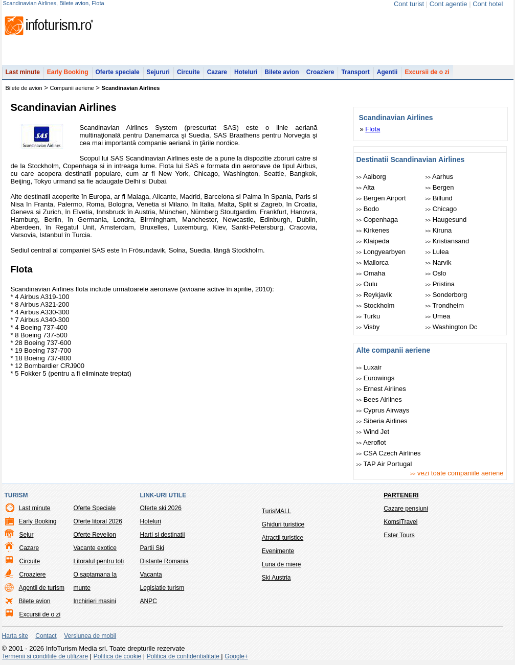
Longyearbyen (381, 252)
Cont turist (409, 4)
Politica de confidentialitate (184, 656)
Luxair (369, 367)
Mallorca (372, 262)
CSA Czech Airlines (388, 453)
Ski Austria (276, 577)
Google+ (236, 656)
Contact (45, 635)
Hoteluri (245, 72)
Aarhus (440, 176)
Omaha (371, 273)
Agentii (387, 72)
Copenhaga (377, 219)
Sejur (26, 534)
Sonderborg (446, 295)
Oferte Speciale (95, 508)
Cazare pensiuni (406, 508)
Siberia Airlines (382, 421)
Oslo (436, 273)
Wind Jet (373, 431)
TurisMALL (277, 511)
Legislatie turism (162, 587)
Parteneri (401, 495)
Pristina (440, 284)
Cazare (217, 72)
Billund (439, 198)
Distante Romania (164, 561)
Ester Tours (399, 535)
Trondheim (445, 305)
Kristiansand (447, 241)
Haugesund (446, 219)
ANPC (148, 601)
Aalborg (371, 176)
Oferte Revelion (95, 534)
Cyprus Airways (383, 410)
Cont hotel (488, 4)
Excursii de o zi (427, 72)
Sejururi (158, 72)
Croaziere (320, 72)
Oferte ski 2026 (161, 508)
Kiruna (439, 230)
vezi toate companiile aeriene (457, 473)
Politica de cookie (117, 656)
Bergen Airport (381, 198)
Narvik (439, 262)
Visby (368, 327)
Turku (368, 316)
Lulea (437, 252)
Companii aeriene (72, 88)
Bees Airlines (379, 399)
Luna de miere (281, 564)
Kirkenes (373, 230)
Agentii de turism (41, 587)
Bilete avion (281, 72)
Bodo (367, 209)
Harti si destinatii (162, 534)
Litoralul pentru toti (99, 561)
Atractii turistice (282, 537)
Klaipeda (373, 241)
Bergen (440, 187)
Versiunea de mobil (90, 635)
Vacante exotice (95, 548)
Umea (438, 316)
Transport (355, 72)
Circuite (188, 72)
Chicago (441, 209)
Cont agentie (448, 4)
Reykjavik (374, 295)
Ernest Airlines (381, 389)
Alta (365, 187)
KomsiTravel (400, 521)
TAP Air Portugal (384, 464)
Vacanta (151, 574)
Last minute (23, 72)
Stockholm (375, 305)
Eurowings (375, 378)
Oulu (367, 284)
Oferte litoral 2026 (98, 521)
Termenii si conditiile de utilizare (45, 656)
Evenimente (278, 551)
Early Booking (67, 72)
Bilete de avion (24, 88)
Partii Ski (152, 548)
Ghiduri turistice (283, 524)
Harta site (15, 635)
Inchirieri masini (95, 601)
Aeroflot (371, 442)
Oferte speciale (118, 72)
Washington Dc (452, 327)
